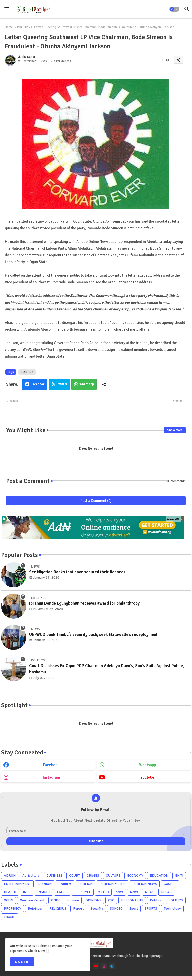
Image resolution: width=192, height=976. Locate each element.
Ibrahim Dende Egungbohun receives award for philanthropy (84, 603)
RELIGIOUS (58, 908)
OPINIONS (94, 900)
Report (78, 908)
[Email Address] (96, 831)
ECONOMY (135, 875)
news (119, 892)
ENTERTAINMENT (17, 884)
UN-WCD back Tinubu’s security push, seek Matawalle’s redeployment (93, 634)
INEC (27, 892)
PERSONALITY (132, 900)
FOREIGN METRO (113, 884)
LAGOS (62, 892)
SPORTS (151, 908)
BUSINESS (54, 875)
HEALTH (10, 892)
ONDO (56, 900)
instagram (51, 777)
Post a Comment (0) (96, 500)
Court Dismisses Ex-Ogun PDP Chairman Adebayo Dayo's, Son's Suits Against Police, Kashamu (106, 669)
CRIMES (93, 875)
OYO (111, 900)
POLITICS (23, 27)
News (134, 892)
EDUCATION (159, 875)
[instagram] (104, 966)
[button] (175, 9)
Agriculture (31, 875)
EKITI (179, 875)
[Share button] (104, 384)
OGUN (8, 900)
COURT (74, 875)
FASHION (45, 884)
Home (9, 27)
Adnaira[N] (173, 519)
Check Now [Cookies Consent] (36, 951)
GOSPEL (170, 884)
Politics (156, 900)
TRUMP (10, 917)
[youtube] (96, 966)
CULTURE (113, 875)
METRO (103, 892)
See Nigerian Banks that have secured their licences (77, 572)
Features (65, 884)
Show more (175, 430)
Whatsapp (87, 384)
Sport (134, 908)
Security (96, 908)
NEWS (149, 892)
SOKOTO (116, 908)
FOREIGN (85, 884)
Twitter (62, 384)
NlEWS (166, 892)
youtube (147, 777)
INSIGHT (44, 892)
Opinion (73, 900)
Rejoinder (35, 908)
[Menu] (7, 9)
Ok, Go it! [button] (22, 962)
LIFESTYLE (82, 892)
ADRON (10, 875)
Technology (172, 908)
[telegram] (112, 966)
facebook (51, 764)
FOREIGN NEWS (144, 884)
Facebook (38, 384)
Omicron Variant (32, 900)
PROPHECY (12, 908)
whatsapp (147, 764)
